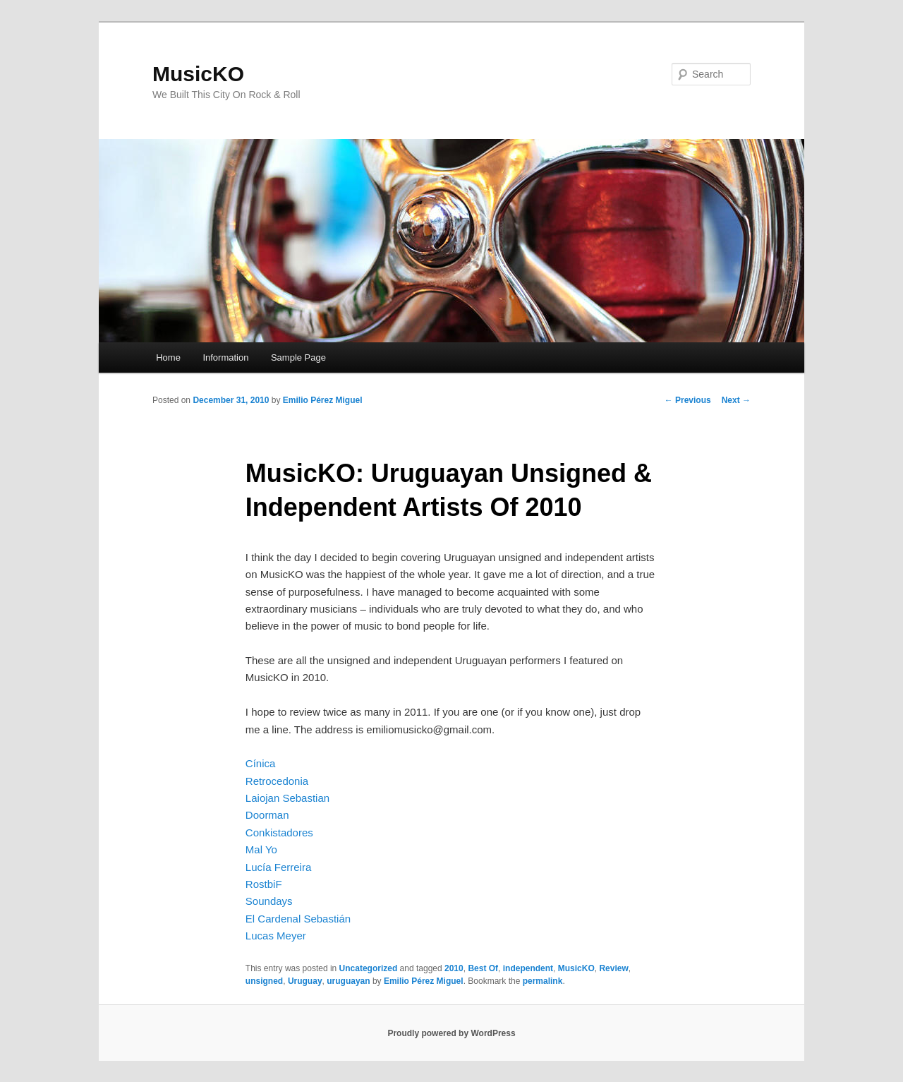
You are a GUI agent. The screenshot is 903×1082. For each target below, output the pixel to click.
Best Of (483, 968)
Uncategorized (368, 968)
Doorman (267, 815)
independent (528, 968)
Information (225, 357)
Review (613, 968)
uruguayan (348, 981)
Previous (688, 400)
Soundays (269, 901)
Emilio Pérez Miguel (323, 400)
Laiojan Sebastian (287, 798)
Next (736, 400)
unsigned (264, 981)
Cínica (261, 763)
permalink (543, 981)
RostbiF (264, 884)
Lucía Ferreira (278, 867)
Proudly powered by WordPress (451, 1033)
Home (168, 357)
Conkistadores (279, 832)
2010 (453, 968)
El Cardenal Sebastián (298, 919)
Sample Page (298, 357)
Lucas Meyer (276, 936)
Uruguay (305, 981)
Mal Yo (261, 849)
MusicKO (198, 73)
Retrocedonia (277, 781)
